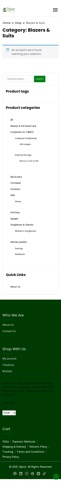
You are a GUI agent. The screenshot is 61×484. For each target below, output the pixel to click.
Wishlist (7, 371)
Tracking (7, 451)
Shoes (18, 201)
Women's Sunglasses (25, 230)
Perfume (15, 212)
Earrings (19, 248)
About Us (15, 286)
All (11, 119)
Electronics (16, 176)
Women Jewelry (18, 241)
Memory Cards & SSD (29, 161)
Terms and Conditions (30, 451)
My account (9, 358)
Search (39, 78)
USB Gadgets (25, 144)
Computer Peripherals (26, 138)
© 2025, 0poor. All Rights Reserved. (30, 466)
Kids (12, 195)
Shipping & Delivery (14, 446)
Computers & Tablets (22, 131)
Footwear (15, 182)
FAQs (5, 441)
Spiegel (14, 218)
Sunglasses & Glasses (22, 224)
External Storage (23, 154)
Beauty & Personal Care (23, 125)
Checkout (8, 365)
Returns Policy (38, 446)
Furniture (15, 189)
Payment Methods (23, 441)
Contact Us (9, 331)
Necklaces (20, 254)
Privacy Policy (10, 457)
